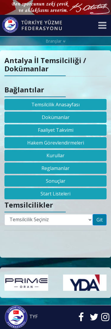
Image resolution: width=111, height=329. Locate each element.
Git (99, 219)
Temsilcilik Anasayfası (55, 104)
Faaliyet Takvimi (55, 130)
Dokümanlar (56, 117)
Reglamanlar (55, 168)
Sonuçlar (55, 181)
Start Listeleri (55, 193)
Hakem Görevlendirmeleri (55, 142)
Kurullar (55, 155)
